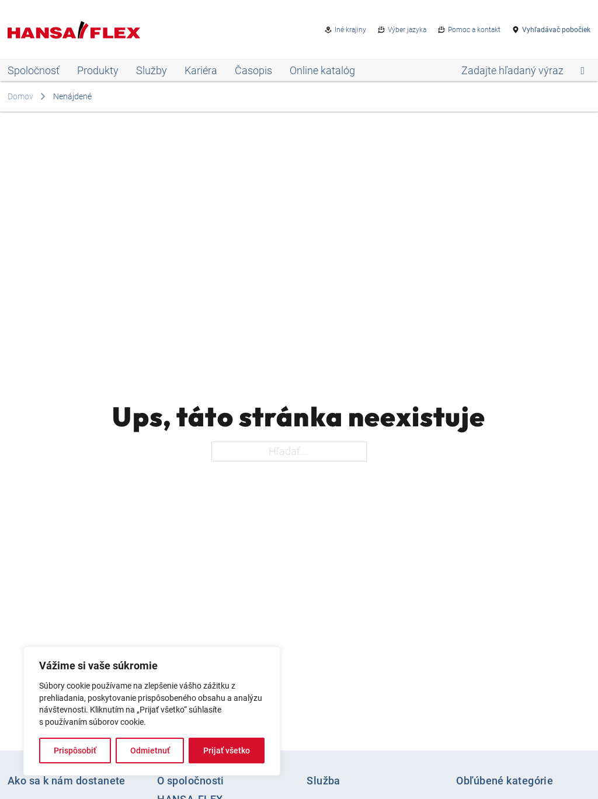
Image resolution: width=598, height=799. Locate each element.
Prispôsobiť (75, 750)
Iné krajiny (350, 30)
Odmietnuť (150, 750)
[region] (151, 711)
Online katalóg (322, 70)
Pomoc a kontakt (474, 30)
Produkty (98, 70)
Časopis (253, 70)
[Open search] (523, 70)
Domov (20, 96)
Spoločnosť (34, 70)
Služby (151, 70)
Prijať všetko (226, 750)
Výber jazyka (407, 30)
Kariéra (201, 70)
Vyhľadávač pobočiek (556, 30)
